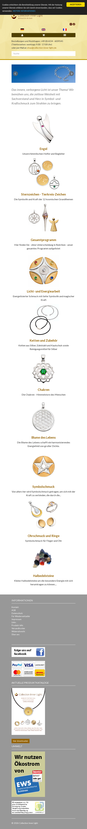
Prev (15, 73)
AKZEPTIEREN (75, 4)
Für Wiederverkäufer (21, 616)
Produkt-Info (17, 625)
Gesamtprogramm (43, 240)
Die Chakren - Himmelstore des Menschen (44, 394)
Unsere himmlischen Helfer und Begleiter (43, 153)
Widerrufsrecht (18, 631)
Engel (43, 149)
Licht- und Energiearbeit (43, 291)
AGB (14, 610)
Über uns (15, 634)
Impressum (16, 619)
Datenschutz (17, 613)
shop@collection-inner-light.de (41, 47)
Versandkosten (18, 628)
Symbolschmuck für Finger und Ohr (43, 540)
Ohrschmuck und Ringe (43, 536)
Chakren (43, 389)
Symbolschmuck (43, 486)
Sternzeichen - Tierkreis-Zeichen (43, 194)
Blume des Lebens (43, 437)
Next (71, 73)
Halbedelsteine (43, 576)
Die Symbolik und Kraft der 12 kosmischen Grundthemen (43, 199)
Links (14, 622)
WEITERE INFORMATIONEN (24, 11)
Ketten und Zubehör (43, 340)
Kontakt (15, 607)
